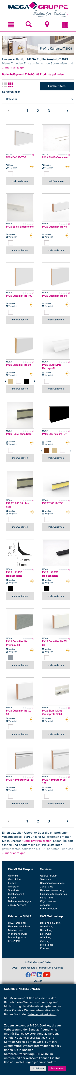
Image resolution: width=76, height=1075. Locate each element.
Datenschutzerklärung (42, 1014)
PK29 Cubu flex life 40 (54, 226)
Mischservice (15, 930)
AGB (15, 968)
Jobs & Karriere (17, 905)
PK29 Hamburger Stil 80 (19, 779)
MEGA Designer (17, 922)
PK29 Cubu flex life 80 (54, 295)
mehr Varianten (20, 181)
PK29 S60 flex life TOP (54, 434)
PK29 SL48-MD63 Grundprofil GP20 (52, 712)
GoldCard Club (48, 875)
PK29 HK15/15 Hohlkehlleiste (14, 574)
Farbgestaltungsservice (53, 894)
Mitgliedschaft (16, 894)
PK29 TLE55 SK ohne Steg (17, 505)
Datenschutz (28, 968)
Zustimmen (57, 1068)
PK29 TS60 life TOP (52, 503)
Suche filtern (57, 86)
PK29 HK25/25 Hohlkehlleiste (50, 574)
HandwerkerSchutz (19, 926)
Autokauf (45, 905)
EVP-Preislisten (48, 908)
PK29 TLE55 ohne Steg (18, 434)
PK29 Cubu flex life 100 (19, 295)
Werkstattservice (18, 933)
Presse (12, 897)
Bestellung (46, 930)
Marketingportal (17, 937)
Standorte (13, 890)
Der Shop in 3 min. (50, 922)
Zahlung (44, 941)
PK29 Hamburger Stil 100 (54, 781)
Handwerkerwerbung (52, 890)
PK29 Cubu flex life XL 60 (54, 643)
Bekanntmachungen (19, 901)
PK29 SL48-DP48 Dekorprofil (51, 366)
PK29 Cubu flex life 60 (18, 364)
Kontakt (44, 948)
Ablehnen (38, 1068)
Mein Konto (46, 944)
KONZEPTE (14, 941)
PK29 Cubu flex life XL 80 (18, 712)
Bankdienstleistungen (52, 883)
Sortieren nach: (11, 91)
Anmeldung (46, 926)
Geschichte (14, 879)
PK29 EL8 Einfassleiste (54, 157)
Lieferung (45, 933)
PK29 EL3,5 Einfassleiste (20, 226)
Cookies (58, 967)
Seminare (45, 879)
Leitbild (12, 883)
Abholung (45, 937)
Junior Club (46, 886)
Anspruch (13, 886)
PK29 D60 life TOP (16, 157)
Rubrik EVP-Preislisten (36, 841)
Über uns (13, 875)
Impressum (45, 968)
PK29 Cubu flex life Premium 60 (16, 643)
